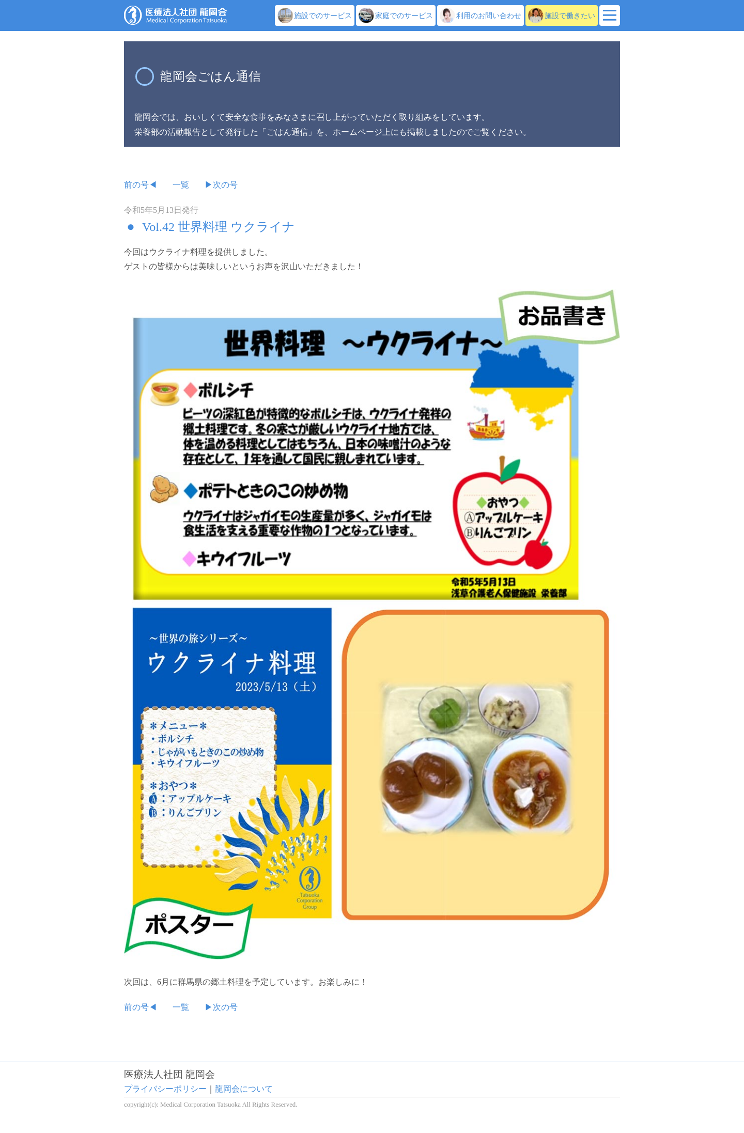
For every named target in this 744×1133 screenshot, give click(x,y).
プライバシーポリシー (165, 1088)
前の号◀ (140, 184)
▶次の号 (221, 184)
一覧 (181, 184)
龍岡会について (244, 1088)
